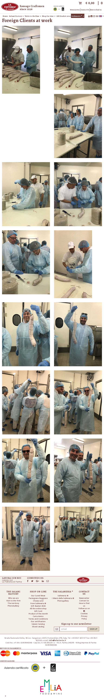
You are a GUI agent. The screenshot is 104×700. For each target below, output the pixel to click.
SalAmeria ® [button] (78, 16)
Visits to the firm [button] (33, 16)
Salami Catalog (38, 624)
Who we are (13, 598)
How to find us (96, 10)
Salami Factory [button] (16, 16)
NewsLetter (75, 10)
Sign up (93, 629)
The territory (13, 603)
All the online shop (38, 608)
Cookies (84, 613)
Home (5, 16)
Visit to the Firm (13, 601)
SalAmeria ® (63, 596)
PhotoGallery (13, 606)
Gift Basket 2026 (63, 16)
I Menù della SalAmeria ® (63, 598)
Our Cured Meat (38, 596)
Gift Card (38, 611)
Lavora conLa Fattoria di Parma (12, 581)
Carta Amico (38, 616)
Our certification (38, 621)
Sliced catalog (38, 626)
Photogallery (63, 601)
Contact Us (85, 10)
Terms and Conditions (38, 619)
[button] (101, 16)
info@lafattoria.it (57, 640)
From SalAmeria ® (38, 603)
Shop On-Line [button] (48, 16)
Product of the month (38, 614)
